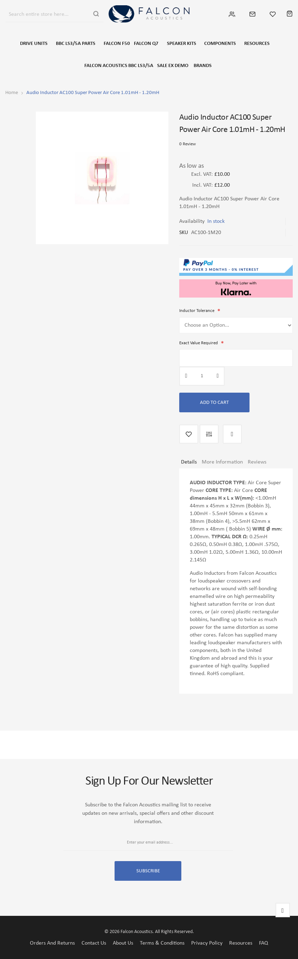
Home (11, 92)
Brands (201, 65)
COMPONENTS (219, 43)
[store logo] (149, 13)
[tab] (189, 463)
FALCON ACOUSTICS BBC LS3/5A (122, 65)
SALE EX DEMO (173, 65)
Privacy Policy (206, 943)
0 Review (187, 143)
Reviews (257, 460)
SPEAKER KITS (180, 43)
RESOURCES (255, 43)
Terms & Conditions (162, 943)
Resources (240, 943)
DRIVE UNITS (36, 43)
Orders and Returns (52, 943)
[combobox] (46, 14)
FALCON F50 (118, 43)
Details (189, 460)
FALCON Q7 (145, 43)
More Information (222, 460)
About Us (123, 943)
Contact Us (94, 943)
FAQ (263, 943)
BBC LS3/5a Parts (77, 43)
